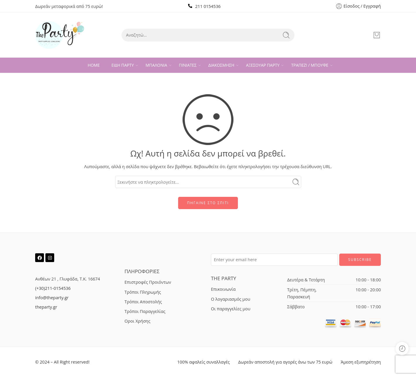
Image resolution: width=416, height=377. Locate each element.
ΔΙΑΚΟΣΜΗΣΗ (221, 65)
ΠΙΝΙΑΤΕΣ (188, 65)
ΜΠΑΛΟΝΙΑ (156, 65)
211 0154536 (208, 6)
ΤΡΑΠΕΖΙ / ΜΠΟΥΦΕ (309, 65)
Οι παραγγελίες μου (230, 308)
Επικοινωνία (223, 289)
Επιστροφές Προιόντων (148, 282)
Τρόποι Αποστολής (143, 301)
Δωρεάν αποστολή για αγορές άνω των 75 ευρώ (285, 362)
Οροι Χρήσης (137, 321)
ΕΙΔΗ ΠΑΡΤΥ (123, 65)
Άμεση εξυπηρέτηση (361, 362)
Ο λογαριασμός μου (230, 299)
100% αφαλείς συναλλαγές (203, 362)
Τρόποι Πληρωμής (143, 292)
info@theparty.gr (52, 297)
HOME (94, 65)
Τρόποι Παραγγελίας (145, 311)
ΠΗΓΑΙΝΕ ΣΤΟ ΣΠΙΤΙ (208, 202)
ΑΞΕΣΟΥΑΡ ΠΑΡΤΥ (262, 65)
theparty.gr (46, 307)
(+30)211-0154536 (53, 288)
